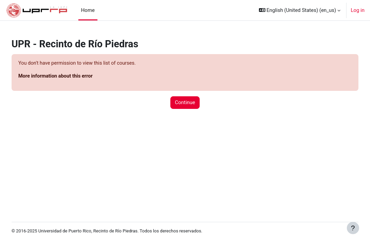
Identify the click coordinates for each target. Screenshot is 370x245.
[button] (300, 10)
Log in (358, 10)
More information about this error (69, 77)
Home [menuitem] (88, 10)
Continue (185, 103)
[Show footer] (353, 228)
